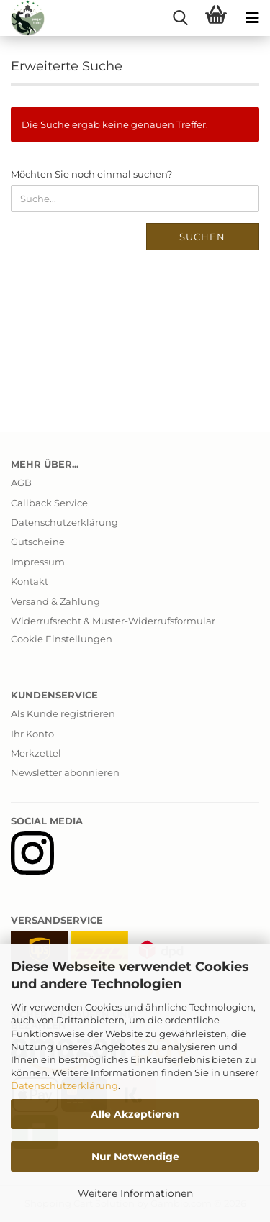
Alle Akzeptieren (135, 1114)
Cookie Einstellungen (61, 638)
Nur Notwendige (135, 1156)
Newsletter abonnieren (65, 772)
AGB (21, 482)
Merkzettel (36, 753)
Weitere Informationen (135, 1193)
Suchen (202, 236)
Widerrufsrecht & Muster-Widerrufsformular (113, 620)
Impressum (38, 561)
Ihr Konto (32, 733)
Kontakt (29, 581)
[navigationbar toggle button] (252, 18)
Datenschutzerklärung (64, 1085)
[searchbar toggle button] (180, 18)
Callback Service (49, 503)
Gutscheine (38, 541)
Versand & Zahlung (55, 601)
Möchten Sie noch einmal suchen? (91, 174)
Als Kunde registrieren (63, 713)
